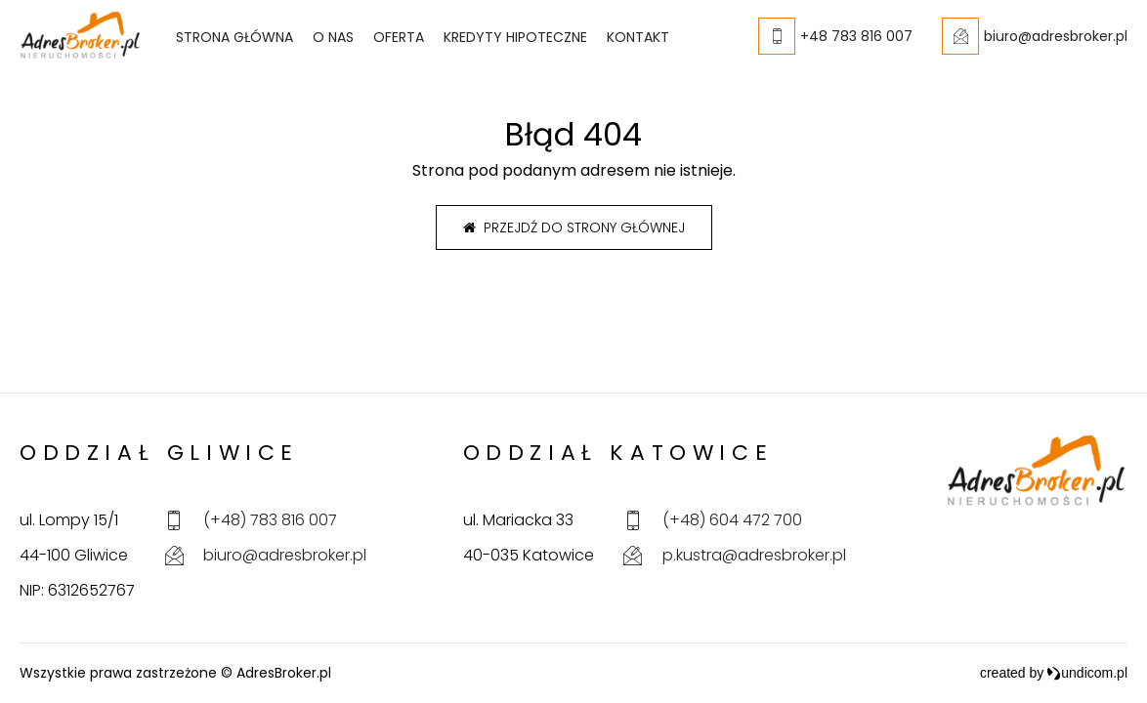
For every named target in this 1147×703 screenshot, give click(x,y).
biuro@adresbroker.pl (284, 555)
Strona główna (234, 37)
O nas (333, 37)
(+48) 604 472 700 (732, 520)
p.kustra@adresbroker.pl (754, 555)
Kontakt (638, 37)
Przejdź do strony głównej (574, 227)
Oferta (398, 37)
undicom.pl (1086, 673)
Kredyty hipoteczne (515, 37)
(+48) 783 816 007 (270, 520)
